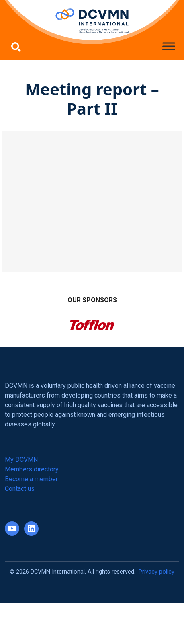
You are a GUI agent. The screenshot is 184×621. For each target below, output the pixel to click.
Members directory (32, 469)
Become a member (31, 479)
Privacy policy (156, 571)
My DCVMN (21, 459)
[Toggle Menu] (168, 46)
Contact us (20, 488)
